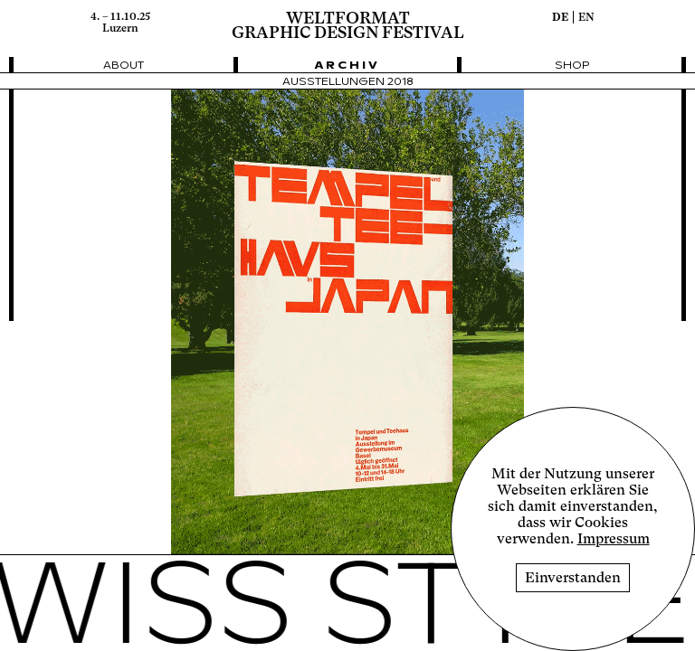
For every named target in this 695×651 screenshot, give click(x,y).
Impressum (613, 539)
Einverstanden (573, 578)
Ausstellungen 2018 (348, 82)
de (560, 17)
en (586, 17)
